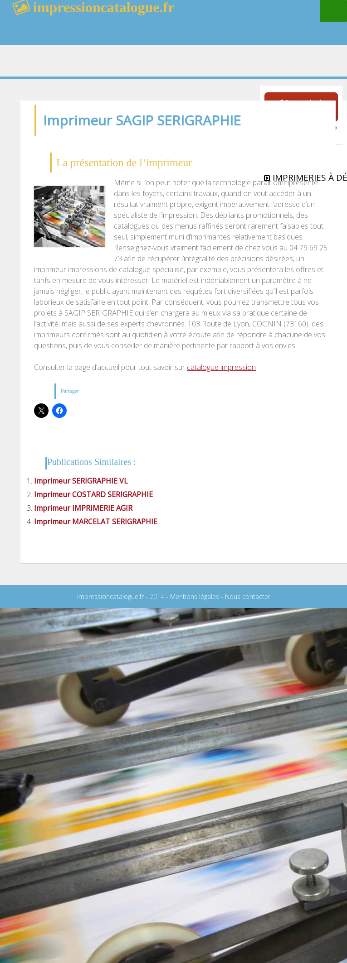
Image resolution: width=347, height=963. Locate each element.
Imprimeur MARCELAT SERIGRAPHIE (95, 522)
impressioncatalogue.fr (110, 596)
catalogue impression (221, 367)
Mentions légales (194, 596)
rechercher (271, 29)
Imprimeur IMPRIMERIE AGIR (83, 508)
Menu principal (333, 11)
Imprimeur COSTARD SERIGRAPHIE (93, 494)
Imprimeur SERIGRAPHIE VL (81, 481)
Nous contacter (247, 596)
